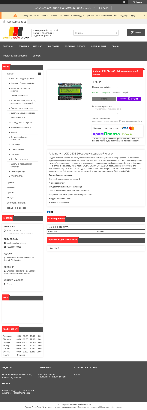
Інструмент (15, 154)
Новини (11, 187)
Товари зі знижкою (16, 207)
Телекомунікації (17, 171)
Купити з (129, 98)
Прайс (115, 46)
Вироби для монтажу (19, 159)
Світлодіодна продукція (21, 122)
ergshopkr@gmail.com (16, 243)
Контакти (104, 8)
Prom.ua (87, 404)
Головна (8, 46)
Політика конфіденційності (111, 407)
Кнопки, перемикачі (19, 96)
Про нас (37, 46)
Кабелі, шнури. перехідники (22, 113)
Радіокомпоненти (18, 118)
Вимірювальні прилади (20, 127)
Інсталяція (15, 144)
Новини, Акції (98, 46)
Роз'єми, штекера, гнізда (21, 108)
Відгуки (10, 197)
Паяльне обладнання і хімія (23, 83)
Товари (23, 46)
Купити (104, 99)
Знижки (37, 56)
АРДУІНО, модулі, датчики (22, 78)
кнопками (81, 160)
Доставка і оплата (75, 46)
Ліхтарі (13, 132)
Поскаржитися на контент (88, 407)
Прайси (11, 182)
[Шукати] (115, 33)
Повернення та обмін (15, 56)
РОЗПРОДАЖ (16, 176)
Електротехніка (17, 149)
